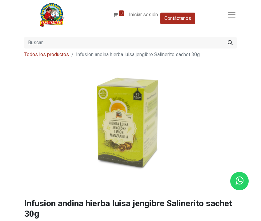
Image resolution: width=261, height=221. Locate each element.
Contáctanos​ (177, 18)
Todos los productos (46, 54)
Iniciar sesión (143, 14)
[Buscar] (230, 42)
